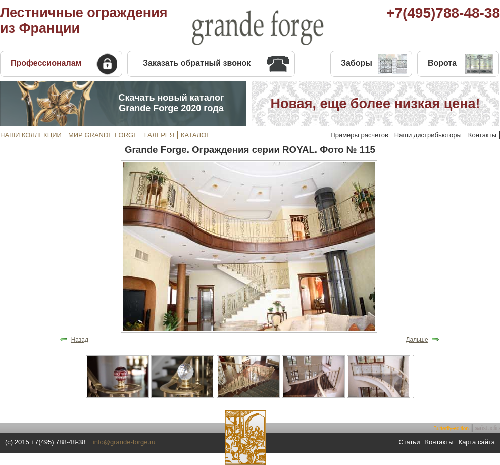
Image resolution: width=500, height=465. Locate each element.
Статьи (409, 442)
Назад (79, 339)
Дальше (417, 339)
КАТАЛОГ (195, 135)
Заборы (356, 63)
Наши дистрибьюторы (428, 135)
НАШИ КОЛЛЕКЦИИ (31, 135)
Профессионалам (46, 63)
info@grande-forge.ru (124, 442)
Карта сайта (477, 442)
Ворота (442, 63)
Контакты (482, 135)
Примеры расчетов (359, 135)
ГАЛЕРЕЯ (159, 135)
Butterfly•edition (451, 428)
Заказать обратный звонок (197, 63)
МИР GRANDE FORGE (103, 135)
